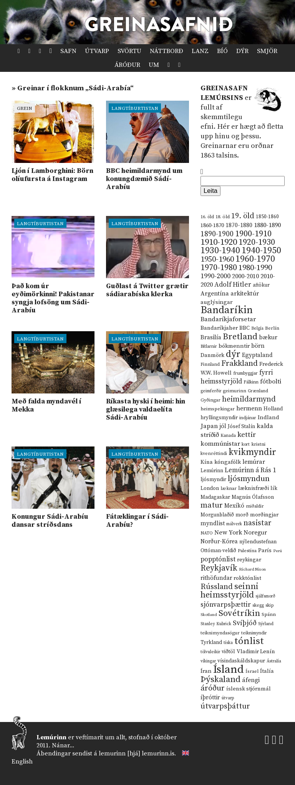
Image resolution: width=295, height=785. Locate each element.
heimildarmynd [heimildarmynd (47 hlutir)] (249, 399)
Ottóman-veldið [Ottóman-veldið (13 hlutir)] (218, 551)
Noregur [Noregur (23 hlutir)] (255, 532)
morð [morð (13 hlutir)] (242, 515)
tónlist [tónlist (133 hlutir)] (249, 641)
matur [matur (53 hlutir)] (212, 505)
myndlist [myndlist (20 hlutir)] (213, 523)
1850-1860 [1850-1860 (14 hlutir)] (267, 217)
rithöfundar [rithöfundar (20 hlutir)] (216, 578)
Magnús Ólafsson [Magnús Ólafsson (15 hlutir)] (253, 497)
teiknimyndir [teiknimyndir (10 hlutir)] (254, 633)
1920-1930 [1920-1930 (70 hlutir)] (257, 242)
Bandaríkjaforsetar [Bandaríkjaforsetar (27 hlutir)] (228, 319)
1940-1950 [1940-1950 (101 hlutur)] (261, 250)
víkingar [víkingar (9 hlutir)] (208, 661)
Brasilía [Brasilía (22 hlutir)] (211, 337)
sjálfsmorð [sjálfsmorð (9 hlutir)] (265, 596)
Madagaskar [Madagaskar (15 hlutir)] (215, 497)
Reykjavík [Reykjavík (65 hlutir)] (219, 568)
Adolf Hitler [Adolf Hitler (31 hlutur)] (232, 284)
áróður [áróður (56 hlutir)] (213, 688)
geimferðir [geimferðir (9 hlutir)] (211, 391)
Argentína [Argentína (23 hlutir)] (215, 293)
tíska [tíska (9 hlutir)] (228, 643)
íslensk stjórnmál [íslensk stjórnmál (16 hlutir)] (248, 688)
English (22, 761)
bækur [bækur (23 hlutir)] (268, 337)
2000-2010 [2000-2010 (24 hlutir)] (245, 276)
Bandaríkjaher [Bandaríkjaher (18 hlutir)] (219, 328)
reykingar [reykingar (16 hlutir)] (249, 559)
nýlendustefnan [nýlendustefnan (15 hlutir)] (258, 541)
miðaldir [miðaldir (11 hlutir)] (255, 506)
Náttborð (166, 51)
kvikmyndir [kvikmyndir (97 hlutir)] (252, 452)
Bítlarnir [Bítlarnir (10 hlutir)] (209, 346)
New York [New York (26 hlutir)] (228, 533)
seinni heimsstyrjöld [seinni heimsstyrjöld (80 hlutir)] (230, 591)
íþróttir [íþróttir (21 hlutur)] (210, 697)
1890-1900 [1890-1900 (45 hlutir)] (217, 234)
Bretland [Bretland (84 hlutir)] (240, 336)
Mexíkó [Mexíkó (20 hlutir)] (234, 506)
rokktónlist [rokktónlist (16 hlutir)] (247, 578)
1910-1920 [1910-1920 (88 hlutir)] (219, 242)
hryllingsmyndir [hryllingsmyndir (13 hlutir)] (219, 418)
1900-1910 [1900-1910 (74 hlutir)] (253, 234)
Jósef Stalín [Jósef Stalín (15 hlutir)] (241, 426)
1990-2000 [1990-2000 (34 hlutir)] (215, 276)
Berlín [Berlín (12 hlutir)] (272, 328)
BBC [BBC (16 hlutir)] (244, 328)
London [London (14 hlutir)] (210, 488)
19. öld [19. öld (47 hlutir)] (242, 216)
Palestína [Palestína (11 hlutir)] (247, 551)
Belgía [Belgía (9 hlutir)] (257, 328)
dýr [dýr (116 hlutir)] (233, 354)
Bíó (222, 51)
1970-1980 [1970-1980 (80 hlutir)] (219, 267)
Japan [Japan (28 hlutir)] (209, 426)
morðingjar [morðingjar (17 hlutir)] (264, 514)
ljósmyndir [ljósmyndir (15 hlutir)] (213, 479)
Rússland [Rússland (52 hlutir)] (217, 587)
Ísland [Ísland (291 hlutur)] (228, 669)
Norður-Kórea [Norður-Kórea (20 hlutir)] (219, 541)
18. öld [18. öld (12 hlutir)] (222, 217)
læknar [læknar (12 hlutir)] (228, 488)
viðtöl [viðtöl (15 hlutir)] (228, 651)
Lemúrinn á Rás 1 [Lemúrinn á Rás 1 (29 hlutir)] (250, 470)
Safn (68, 51)
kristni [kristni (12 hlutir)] (258, 444)
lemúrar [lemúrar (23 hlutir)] (253, 462)
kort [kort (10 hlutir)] (246, 444)
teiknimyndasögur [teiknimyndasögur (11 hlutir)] (220, 633)
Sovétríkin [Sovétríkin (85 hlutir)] (239, 613)
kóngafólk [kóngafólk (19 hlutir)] (227, 462)
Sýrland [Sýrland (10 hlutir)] (265, 624)
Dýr (242, 51)
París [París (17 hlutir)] (265, 550)
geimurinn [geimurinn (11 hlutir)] (234, 391)
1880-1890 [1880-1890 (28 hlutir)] (267, 225)
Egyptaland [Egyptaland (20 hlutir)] (257, 355)
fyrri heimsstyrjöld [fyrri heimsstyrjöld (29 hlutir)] (237, 377)
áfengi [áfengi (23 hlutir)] (251, 680)
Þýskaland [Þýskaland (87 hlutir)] (220, 679)
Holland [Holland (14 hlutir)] (273, 409)
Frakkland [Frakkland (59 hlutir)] (239, 363)
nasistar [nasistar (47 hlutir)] (258, 523)
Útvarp (97, 51)
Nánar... (63, 745)
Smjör (267, 51)
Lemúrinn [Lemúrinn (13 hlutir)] (212, 471)
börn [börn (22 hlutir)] (258, 346)
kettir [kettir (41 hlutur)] (246, 434)
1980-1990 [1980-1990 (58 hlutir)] (255, 268)
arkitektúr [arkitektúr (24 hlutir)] (244, 293)
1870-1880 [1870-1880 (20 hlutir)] (238, 225)
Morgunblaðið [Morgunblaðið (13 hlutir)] (217, 515)
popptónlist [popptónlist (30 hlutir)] (218, 559)
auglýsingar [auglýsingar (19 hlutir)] (216, 302)
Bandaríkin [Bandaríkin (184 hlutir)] (227, 310)
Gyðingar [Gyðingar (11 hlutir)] (210, 400)
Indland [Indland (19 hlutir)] (268, 417)
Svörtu (129, 51)
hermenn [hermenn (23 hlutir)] (249, 408)
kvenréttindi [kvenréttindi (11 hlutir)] (214, 453)
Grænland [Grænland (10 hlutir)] (258, 391)
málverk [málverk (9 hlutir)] (234, 524)
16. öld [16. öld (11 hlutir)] (207, 217)
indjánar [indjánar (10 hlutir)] (247, 418)
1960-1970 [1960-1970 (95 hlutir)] (255, 259)
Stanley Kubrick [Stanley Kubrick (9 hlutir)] (216, 624)
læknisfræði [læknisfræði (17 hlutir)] (253, 488)
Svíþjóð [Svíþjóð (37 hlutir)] (245, 623)
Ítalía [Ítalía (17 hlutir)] (267, 671)
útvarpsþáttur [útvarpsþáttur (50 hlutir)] (225, 706)
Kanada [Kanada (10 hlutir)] (228, 435)
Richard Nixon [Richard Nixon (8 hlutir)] (252, 569)
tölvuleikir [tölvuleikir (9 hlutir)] (210, 652)
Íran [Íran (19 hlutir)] (206, 671)
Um (154, 65)
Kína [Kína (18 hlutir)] (207, 462)
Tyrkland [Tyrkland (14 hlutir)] (211, 642)
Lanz (200, 51)
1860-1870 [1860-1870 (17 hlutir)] (212, 225)
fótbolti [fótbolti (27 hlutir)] (270, 382)
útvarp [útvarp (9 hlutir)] (228, 698)
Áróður (127, 65)
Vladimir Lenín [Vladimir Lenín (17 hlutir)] (256, 651)
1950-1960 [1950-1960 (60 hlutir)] (217, 259)
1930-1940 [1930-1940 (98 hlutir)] (220, 250)
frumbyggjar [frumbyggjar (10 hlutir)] (245, 373)
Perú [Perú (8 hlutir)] (277, 551)
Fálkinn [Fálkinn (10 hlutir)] (251, 382)
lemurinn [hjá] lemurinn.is (136, 753)
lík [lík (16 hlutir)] (273, 488)
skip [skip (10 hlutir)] (269, 605)
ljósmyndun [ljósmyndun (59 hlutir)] (249, 479)
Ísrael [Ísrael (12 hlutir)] (252, 671)
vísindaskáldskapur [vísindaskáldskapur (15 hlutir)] (241, 660)
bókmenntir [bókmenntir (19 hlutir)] (234, 346)
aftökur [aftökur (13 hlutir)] (261, 285)
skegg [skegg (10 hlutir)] (258, 605)
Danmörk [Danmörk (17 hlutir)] (212, 355)
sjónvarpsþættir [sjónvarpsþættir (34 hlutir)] (226, 605)
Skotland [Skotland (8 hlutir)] (209, 614)
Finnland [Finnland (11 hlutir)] (210, 364)
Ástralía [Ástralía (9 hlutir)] (274, 661)
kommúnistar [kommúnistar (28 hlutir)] (220, 444)
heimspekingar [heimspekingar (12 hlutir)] (218, 409)
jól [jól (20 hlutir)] (222, 426)
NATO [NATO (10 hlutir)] (207, 533)
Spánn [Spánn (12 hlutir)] (269, 614)
